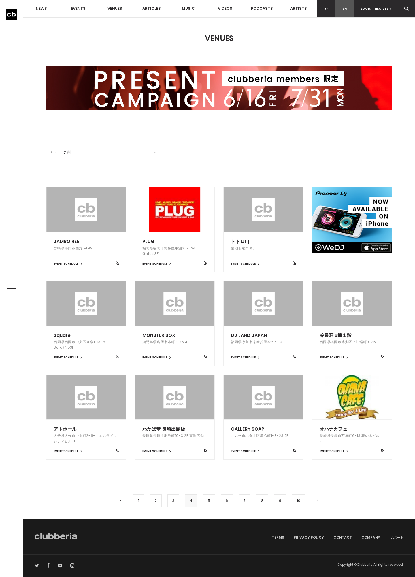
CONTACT (342, 537)
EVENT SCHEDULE (69, 263)
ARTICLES (151, 8)
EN (345, 8)
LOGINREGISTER (376, 8)
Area (54, 152)
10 (298, 500)
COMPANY (370, 537)
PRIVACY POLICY (309, 537)
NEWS (41, 8)
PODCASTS (262, 8)
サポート (396, 537)
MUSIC (188, 8)
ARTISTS (298, 8)
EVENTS (78, 8)
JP (326, 8)
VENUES (114, 8)
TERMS (278, 537)
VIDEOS (225, 8)
